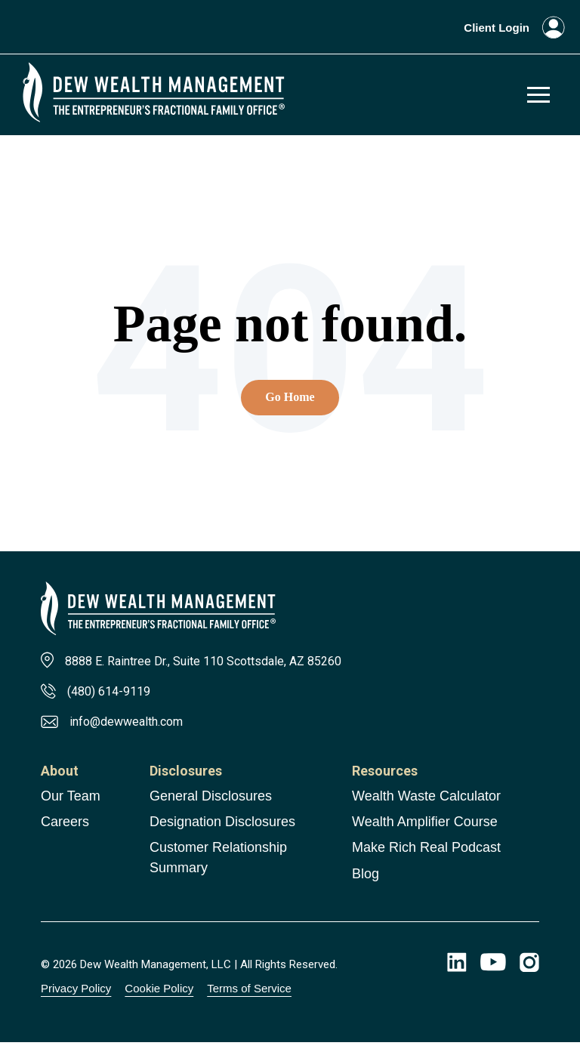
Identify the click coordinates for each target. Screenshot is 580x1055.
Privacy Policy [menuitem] (76, 1001)
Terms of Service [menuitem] (249, 1001)
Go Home (290, 403)
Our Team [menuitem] (70, 808)
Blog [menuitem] (365, 886)
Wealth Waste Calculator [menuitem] (426, 808)
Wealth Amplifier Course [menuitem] (425, 834)
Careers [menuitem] (65, 834)
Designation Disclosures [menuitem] (222, 834)
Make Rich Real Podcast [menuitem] (426, 860)
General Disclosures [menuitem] (211, 808)
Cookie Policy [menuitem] (159, 1001)
